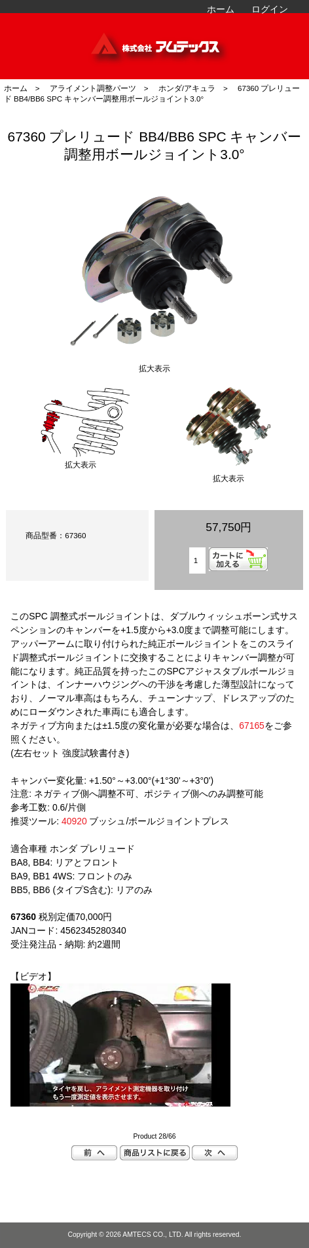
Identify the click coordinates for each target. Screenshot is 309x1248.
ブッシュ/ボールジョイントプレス (145, 821)
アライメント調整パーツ (93, 88)
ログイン (269, 9)
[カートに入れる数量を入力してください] (197, 560)
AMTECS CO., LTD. (152, 1234)
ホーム (220, 9)
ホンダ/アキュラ (186, 88)
